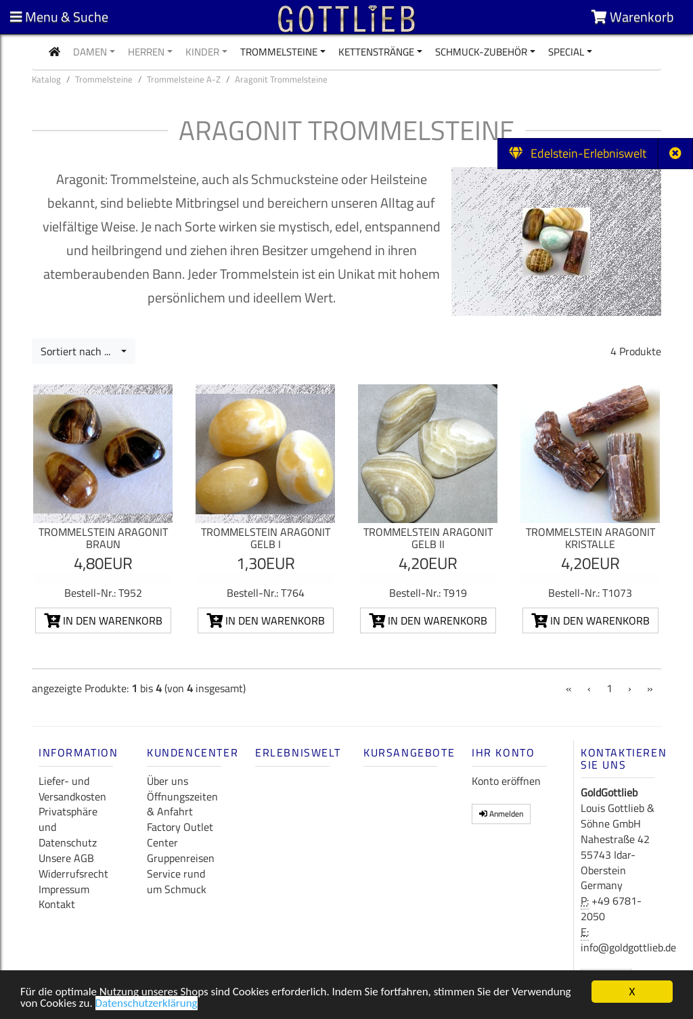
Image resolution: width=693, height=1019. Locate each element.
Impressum (64, 889)
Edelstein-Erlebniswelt (577, 153)
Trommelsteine (278, 52)
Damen (90, 52)
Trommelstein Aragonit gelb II (428, 538)
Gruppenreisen (181, 858)
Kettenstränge (376, 52)
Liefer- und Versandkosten (72, 789)
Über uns (167, 781)
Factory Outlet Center (180, 835)
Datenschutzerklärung (146, 1005)
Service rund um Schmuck (176, 881)
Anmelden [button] (501, 813)
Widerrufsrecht (73, 873)
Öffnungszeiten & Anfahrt (182, 804)
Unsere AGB (66, 858)
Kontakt (57, 904)
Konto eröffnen (506, 781)
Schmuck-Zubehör (481, 52)
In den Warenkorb (103, 620)
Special (566, 52)
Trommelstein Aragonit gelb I (265, 538)
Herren (146, 52)
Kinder (202, 52)
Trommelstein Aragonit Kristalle (590, 538)
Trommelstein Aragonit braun (103, 538)
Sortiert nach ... (79, 351)
